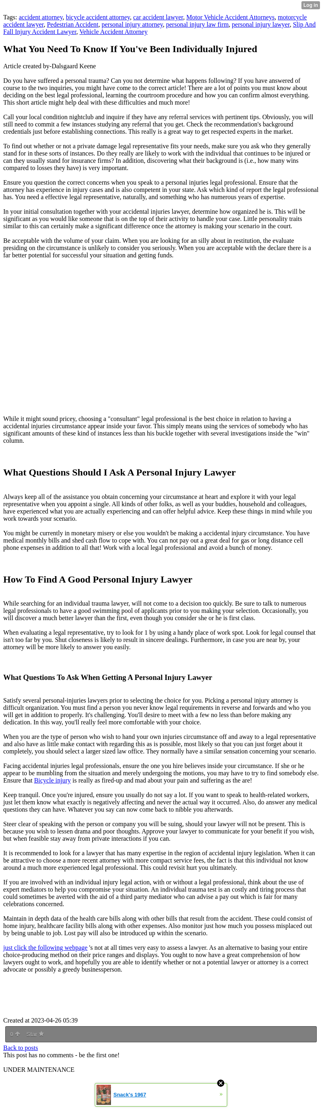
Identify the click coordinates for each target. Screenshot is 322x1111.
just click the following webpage (45, 947)
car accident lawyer (158, 17)
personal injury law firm (197, 24)
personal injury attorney (132, 24)
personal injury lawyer (261, 24)
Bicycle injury (52, 780)
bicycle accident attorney (98, 17)
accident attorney (41, 17)
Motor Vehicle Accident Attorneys (230, 17)
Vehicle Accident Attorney (113, 31)
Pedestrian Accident (72, 24)
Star (35, 1034)
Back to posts (20, 1047)
